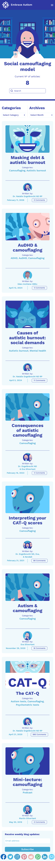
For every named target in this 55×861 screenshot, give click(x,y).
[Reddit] (31, 857)
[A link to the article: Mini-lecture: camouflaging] (27, 761)
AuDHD (23, 258)
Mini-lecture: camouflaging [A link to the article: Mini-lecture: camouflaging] (27, 782)
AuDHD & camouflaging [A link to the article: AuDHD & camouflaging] (27, 248)
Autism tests (18, 701)
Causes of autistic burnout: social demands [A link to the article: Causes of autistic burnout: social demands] (27, 337)
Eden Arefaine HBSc (27, 284)
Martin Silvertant (27, 818)
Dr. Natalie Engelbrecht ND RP (27, 196)
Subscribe (27, 849)
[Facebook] (3, 857)
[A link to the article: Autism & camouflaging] (27, 587)
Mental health (38, 350)
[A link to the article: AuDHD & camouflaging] (27, 226)
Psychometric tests (27, 704)
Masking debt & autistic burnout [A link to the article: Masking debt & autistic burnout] (27, 160)
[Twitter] (10, 857)
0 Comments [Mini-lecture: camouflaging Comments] (39, 822)
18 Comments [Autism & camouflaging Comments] (39, 648)
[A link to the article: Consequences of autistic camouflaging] (27, 407)
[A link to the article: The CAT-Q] (27, 674)
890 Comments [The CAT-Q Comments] (39, 734)
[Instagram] (17, 857)
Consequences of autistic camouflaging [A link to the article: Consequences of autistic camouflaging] (27, 430)
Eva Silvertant (27, 644)
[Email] (51, 857)
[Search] (27, 90)
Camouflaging (17, 170)
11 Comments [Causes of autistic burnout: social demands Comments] (39, 380)
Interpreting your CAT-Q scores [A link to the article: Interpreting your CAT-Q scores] (27, 520)
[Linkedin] (44, 857)
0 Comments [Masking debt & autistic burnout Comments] (39, 200)
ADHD (14, 258)
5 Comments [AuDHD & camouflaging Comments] (39, 288)
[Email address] (27, 840)
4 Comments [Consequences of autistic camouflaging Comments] (39, 473)
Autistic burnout (36, 170)
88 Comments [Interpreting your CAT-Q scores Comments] (39, 561)
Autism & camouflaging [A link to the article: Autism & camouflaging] (27, 608)
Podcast (27, 792)
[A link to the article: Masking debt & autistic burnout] (27, 139)
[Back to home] (17, 4)
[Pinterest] (24, 857)
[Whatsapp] (37, 857)
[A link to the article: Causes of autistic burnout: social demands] (27, 314)
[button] (50, 5)
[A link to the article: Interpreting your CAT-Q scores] (27, 499)
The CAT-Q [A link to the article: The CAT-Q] (27, 693)
